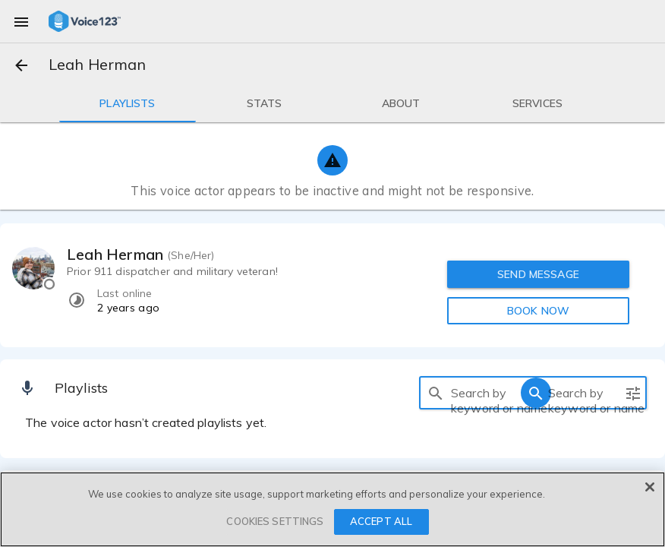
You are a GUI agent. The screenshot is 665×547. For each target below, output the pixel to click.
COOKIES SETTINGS (274, 521)
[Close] (649, 487)
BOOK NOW (538, 311)
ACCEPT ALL (381, 521)
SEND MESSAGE (539, 274)
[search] (436, 393)
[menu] (21, 21)
